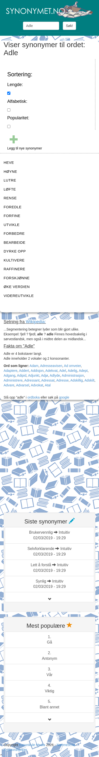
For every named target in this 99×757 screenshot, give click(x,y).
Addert (24, 371)
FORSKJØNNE (17, 278)
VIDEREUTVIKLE (19, 296)
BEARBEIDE (14, 242)
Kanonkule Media (32, 745)
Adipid (21, 375)
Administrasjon (73, 375)
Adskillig (76, 380)
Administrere (13, 380)
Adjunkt (33, 375)
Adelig (72, 371)
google (64, 397)
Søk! (69, 26)
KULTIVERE (14, 260)
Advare (9, 385)
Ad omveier (72, 366)
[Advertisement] (49, 457)
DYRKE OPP (15, 251)
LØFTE (10, 189)
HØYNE (10, 171)
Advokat (37, 385)
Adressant (32, 380)
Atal (47, 385)
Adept (83, 371)
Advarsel (22, 385)
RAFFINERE (14, 269)
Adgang (9, 375)
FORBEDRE (14, 233)
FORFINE (12, 216)
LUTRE (10, 180)
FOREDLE (12, 207)
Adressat (48, 380)
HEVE (9, 162)
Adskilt (89, 380)
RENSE (10, 198)
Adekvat (51, 371)
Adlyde (55, 375)
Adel (62, 371)
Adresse (62, 380)
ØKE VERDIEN (17, 287)
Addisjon (37, 371)
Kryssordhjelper (15, 750)
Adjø (44, 375)
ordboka (33, 397)
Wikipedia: (36, 321)
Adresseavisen (51, 366)
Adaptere (10, 371)
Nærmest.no (66, 745)
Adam (33, 366)
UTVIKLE (12, 225)
